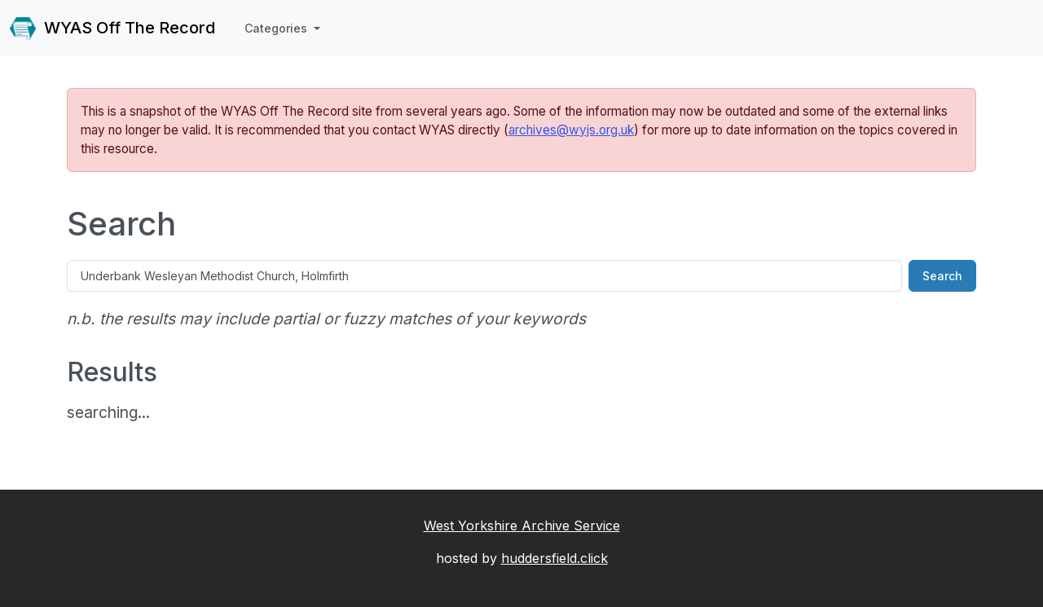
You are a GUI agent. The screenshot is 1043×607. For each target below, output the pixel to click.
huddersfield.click (554, 558)
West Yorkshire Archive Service (522, 525)
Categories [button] (277, 28)
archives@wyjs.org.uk (571, 130)
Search (942, 276)
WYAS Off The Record (112, 28)
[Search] (484, 276)
